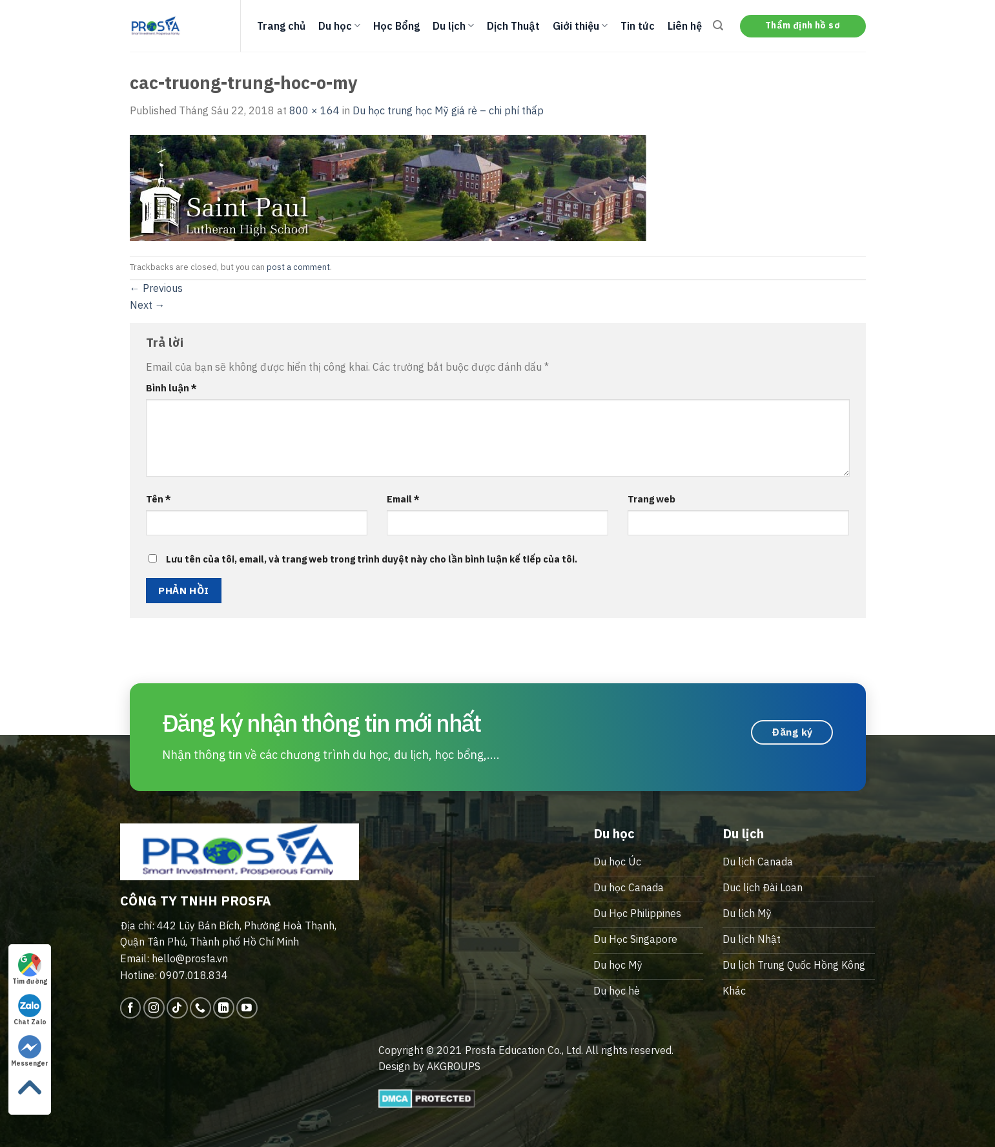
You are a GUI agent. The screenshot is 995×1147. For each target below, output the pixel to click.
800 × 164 (314, 110)
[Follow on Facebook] (130, 1007)
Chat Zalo (30, 1010)
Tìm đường (29, 969)
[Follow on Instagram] (154, 1007)
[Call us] (200, 1007)
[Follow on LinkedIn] (223, 1007)
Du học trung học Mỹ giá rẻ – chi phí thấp (448, 110)
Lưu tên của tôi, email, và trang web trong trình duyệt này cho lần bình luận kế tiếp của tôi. (371, 559)
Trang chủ (281, 25)
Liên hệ (685, 25)
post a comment (298, 267)
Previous (156, 288)
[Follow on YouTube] (247, 1007)
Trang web (651, 499)
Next (147, 304)
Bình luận (171, 388)
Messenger (29, 1051)
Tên (158, 499)
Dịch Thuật (513, 25)
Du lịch (453, 25)
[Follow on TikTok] (177, 1007)
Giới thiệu (580, 25)
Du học (339, 25)
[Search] (718, 25)
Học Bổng (396, 25)
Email (403, 499)
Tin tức (638, 25)
